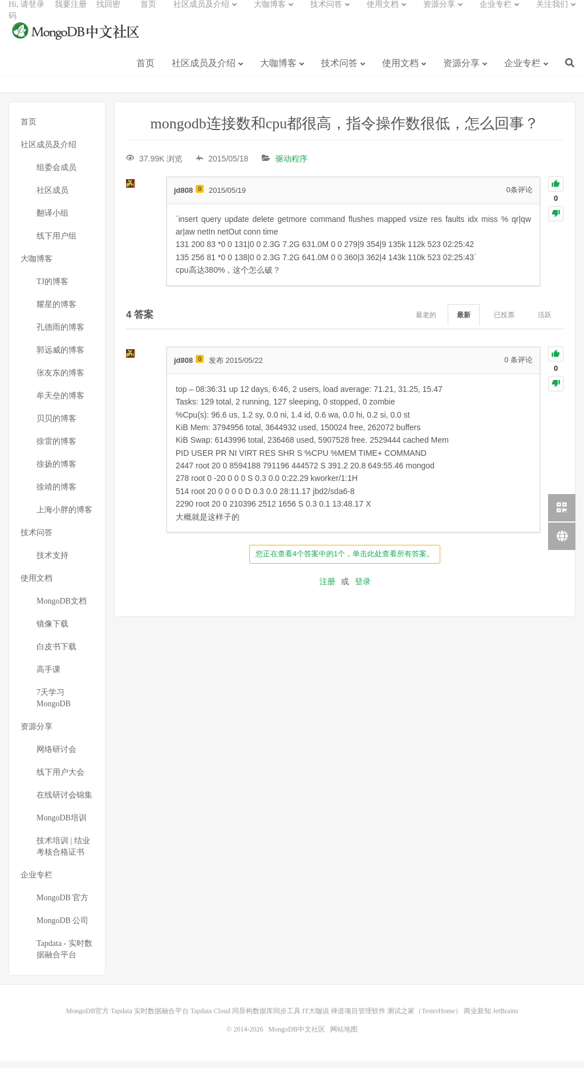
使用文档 (400, 73)
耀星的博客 (56, 311)
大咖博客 (278, 73)
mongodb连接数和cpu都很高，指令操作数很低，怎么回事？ (345, 130)
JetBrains (505, 1018)
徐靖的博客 (56, 494)
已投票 (504, 322)
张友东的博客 (60, 379)
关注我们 (552, 14)
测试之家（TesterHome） (424, 1018)
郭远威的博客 (60, 357)
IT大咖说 (315, 1018)
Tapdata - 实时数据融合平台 (64, 956)
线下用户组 (56, 242)
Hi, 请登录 (26, 14)
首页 (145, 73)
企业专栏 (522, 73)
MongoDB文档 (61, 608)
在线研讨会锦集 (64, 802)
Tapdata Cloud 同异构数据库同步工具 (245, 1018)
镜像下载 (52, 630)
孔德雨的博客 (60, 334)
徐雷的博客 (56, 448)
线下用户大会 (60, 779)
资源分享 (461, 73)
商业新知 (477, 1018)
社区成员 (52, 197)
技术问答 (339, 73)
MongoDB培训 (61, 824)
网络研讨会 (56, 756)
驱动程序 (291, 165)
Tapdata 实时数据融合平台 (150, 1018)
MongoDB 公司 (62, 927)
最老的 (426, 322)
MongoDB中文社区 (77, 42)
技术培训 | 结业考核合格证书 (63, 853)
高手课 (48, 676)
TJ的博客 (52, 288)
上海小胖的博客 (64, 516)
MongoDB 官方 (62, 904)
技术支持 (52, 562)
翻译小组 (52, 220)
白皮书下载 (56, 653)
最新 (464, 322)
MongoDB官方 (87, 1018)
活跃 (544, 322)
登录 (363, 588)
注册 (327, 588)
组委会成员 (56, 174)
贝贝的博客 (56, 425)
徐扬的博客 (56, 471)
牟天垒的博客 (60, 402)
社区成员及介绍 (204, 73)
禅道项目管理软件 (358, 1018)
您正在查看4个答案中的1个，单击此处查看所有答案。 (345, 560)
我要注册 (71, 14)
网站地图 (344, 1036)
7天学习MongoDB (53, 705)
